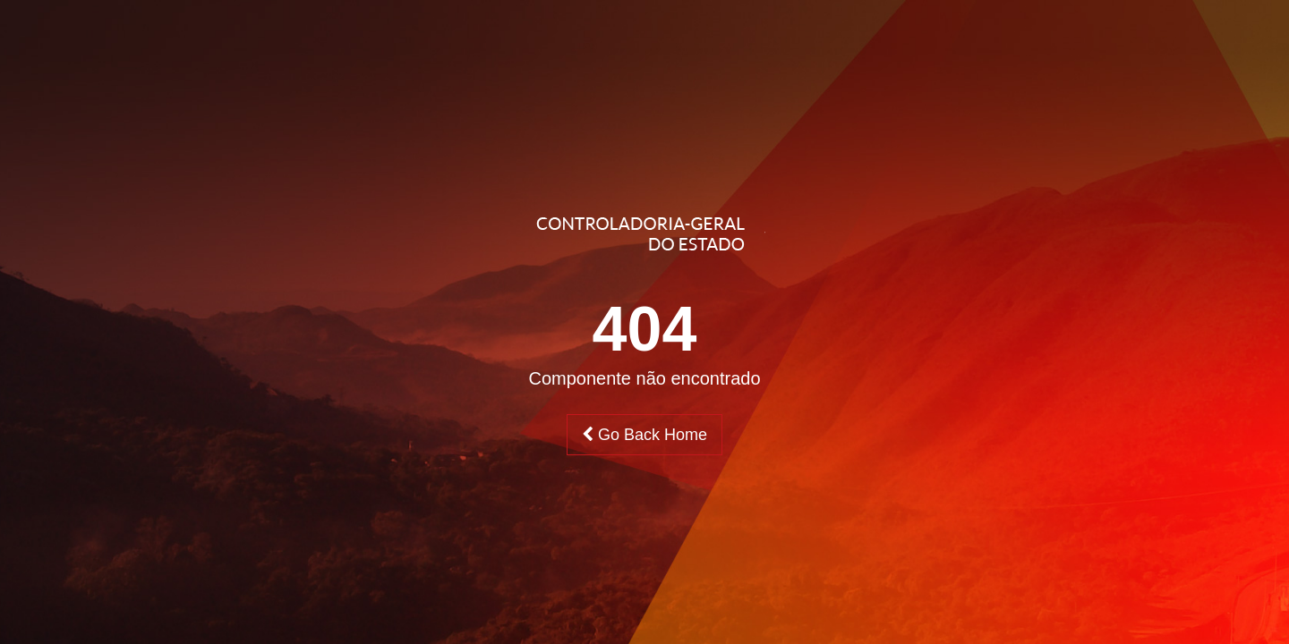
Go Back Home (644, 435)
